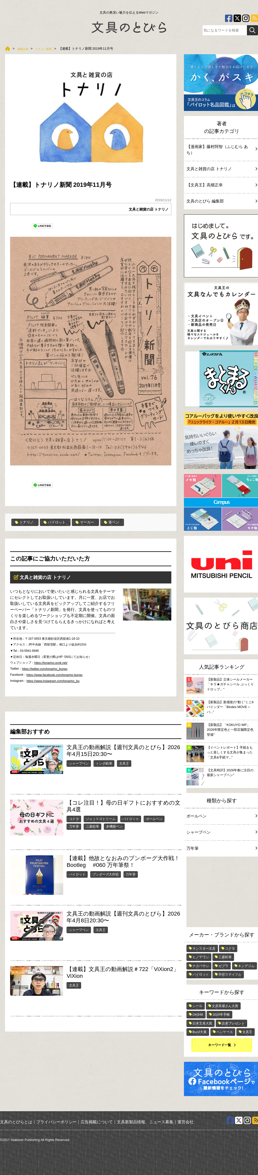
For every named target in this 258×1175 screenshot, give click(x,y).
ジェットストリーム (100, 818)
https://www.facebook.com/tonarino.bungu (54, 675)
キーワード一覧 (219, 1045)
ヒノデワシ (200, 957)
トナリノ (25, 522)
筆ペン (120, 522)
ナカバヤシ (200, 966)
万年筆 (74, 826)
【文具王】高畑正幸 (221, 185)
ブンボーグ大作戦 (105, 874)
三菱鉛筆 (92, 826)
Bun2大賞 (199, 1032)
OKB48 (197, 1014)
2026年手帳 (221, 1014)
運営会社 (185, 1122)
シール (197, 1006)
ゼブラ (223, 966)
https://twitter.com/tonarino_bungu (44, 669)
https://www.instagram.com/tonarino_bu (52, 681)
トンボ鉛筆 (104, 763)
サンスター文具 (203, 948)
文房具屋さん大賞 (225, 1006)
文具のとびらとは (16, 1122)
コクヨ (74, 818)
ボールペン (154, 818)
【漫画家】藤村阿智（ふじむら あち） (221, 149)
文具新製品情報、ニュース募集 (145, 1122)
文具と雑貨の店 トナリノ (146, 209)
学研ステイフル (229, 974)
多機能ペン (114, 826)
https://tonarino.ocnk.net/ (50, 663)
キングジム (246, 966)
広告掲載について (97, 1122)
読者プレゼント (233, 1023)
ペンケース (224, 1032)
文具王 (124, 763)
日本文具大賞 (202, 1023)
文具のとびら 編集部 (221, 201)
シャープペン (79, 763)
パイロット (58, 522)
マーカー (91, 522)
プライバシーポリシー (56, 1122)
